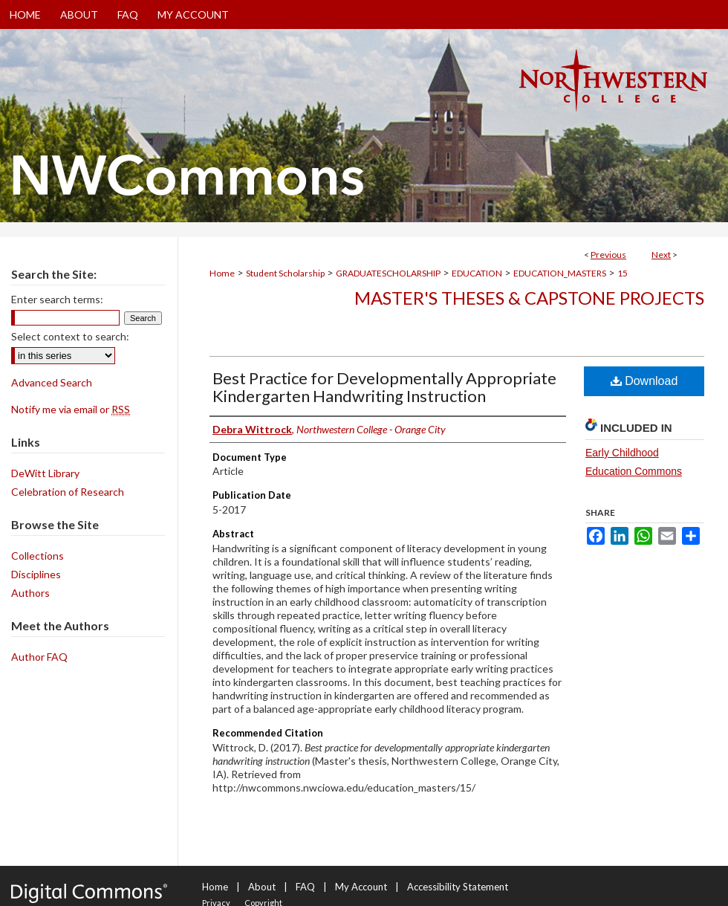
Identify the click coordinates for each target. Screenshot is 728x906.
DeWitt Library (45, 473)
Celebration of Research (67, 491)
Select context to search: (70, 336)
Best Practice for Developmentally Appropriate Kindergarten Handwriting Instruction (384, 387)
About (262, 887)
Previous (608, 254)
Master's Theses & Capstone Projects (529, 297)
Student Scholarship (285, 273)
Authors (30, 592)
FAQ (305, 887)
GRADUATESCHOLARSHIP (388, 273)
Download (644, 381)
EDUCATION (477, 273)
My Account (361, 887)
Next (661, 254)
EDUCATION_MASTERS (559, 273)
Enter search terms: (57, 299)
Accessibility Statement (457, 887)
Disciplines (36, 574)
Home (222, 273)
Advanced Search (51, 382)
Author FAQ (39, 656)
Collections (37, 555)
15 (622, 273)
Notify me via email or (70, 409)
